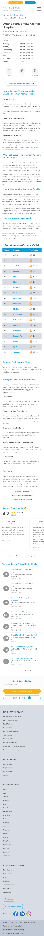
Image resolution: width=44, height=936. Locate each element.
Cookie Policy (18, 926)
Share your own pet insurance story (14, 746)
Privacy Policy (8, 922)
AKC (15, 260)
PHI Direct (6, 881)
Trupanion (17, 352)
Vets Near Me (7, 15)
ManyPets (17, 304)
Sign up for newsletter (13, 906)
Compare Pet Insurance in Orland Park (22, 83)
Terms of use (7, 926)
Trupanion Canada (9, 885)
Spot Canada (7, 874)
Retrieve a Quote (30, 3)
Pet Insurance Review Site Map (13, 930)
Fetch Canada (7, 870)
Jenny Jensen (12, 521)
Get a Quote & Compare (15, 3)
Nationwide (17, 314)
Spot (15, 347)
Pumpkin (16, 341)
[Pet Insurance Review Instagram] (28, 913)
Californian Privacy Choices (24, 922)
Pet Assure (17, 320)
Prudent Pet (18, 336)
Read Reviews (7, 724)
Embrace (16, 271)
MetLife (16, 309)
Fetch (15, 277)
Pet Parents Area (8, 739)
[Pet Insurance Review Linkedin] (22, 913)
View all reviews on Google (22, 556)
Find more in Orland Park (22, 671)
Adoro (15, 255)
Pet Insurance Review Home (12, 717)
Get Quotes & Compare (10, 720)
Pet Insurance (7, 764)
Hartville (16, 287)
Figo (15, 282)
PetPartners (17, 325)
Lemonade (17, 298)
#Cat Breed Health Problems (22, 495)
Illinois (16, 15)
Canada (5, 775)
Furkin (5, 877)
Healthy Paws (18, 293)
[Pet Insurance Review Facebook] (15, 913)
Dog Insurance (8, 768)
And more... (7, 856)
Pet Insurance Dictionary (11, 750)
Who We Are (7, 735)
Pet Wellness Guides (10, 742)
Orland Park (24, 15)
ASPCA (16, 266)
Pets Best (17, 331)
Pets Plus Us (7, 888)
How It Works (7, 728)
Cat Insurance (7, 771)
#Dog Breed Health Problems (22, 499)
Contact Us (9, 899)
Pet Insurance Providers (11, 731)
